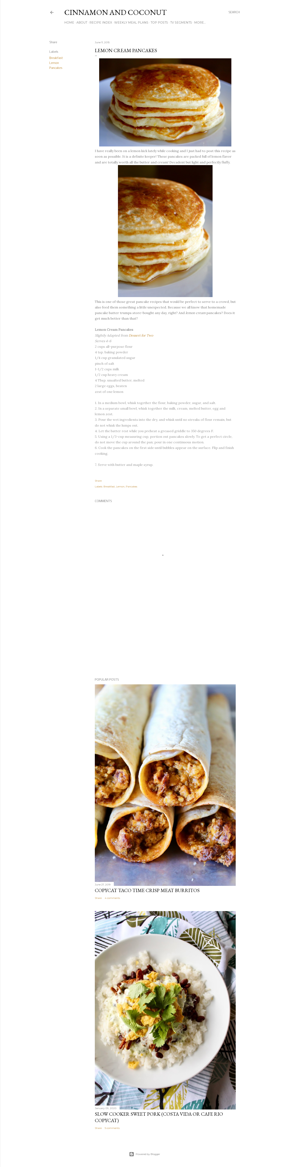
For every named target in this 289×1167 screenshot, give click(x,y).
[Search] (234, 12)
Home (69, 22)
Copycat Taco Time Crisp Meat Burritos (147, 890)
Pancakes (55, 68)
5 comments (112, 1128)
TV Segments (181, 22)
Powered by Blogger (144, 1154)
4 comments (112, 898)
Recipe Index (100, 22)
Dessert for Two (141, 335)
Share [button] (53, 42)
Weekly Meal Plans (131, 22)
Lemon (54, 63)
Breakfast (56, 58)
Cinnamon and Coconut (115, 12)
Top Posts (159, 22)
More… (200, 22)
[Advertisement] (165, 639)
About (81, 22)
